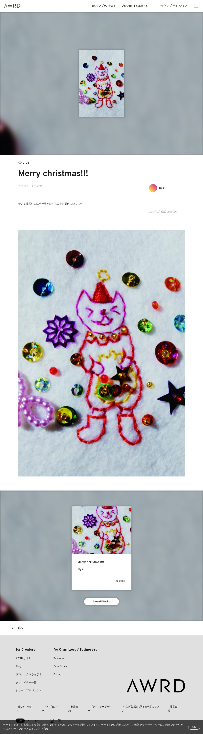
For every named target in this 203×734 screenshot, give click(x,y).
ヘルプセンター (46, 708)
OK (194, 727)
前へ (20, 629)
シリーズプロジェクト (29, 692)
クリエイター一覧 (26, 684)
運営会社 (155, 708)
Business (59, 660)
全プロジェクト (24, 708)
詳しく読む (42, 729)
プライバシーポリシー (88, 708)
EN (37, 718)
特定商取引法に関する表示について (125, 708)
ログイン (164, 5)
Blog (18, 667)
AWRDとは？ (23, 660)
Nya (162, 188)
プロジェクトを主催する (135, 6)
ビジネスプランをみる (104, 6)
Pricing (57, 676)
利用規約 (66, 708)
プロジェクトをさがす (29, 676)
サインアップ (180, 5)
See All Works (101, 602)
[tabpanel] (101, 83)
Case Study (60, 667)
